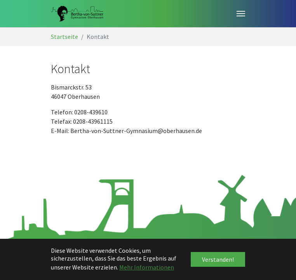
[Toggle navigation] (241, 13)
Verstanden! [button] (218, 259)
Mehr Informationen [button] (146, 267)
